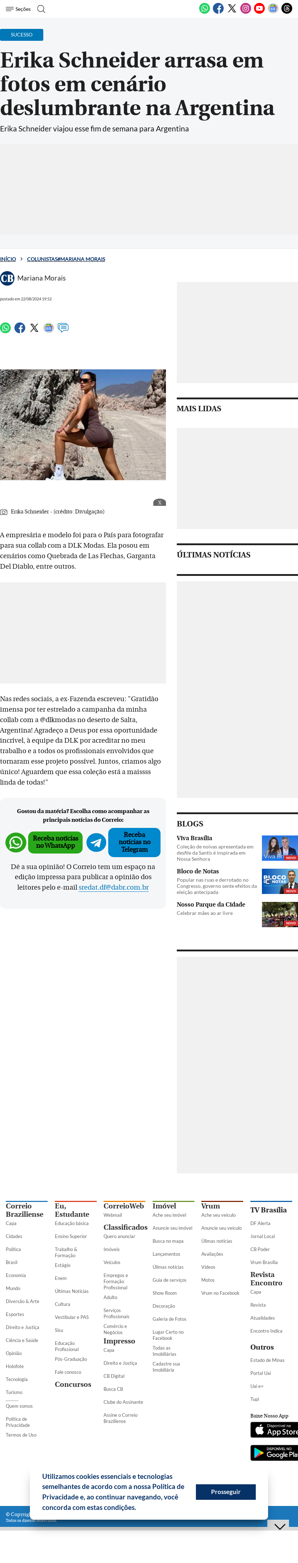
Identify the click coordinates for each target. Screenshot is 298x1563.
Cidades (14, 1236)
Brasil (11, 1262)
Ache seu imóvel (169, 1215)
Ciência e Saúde (22, 1340)
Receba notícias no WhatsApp (55, 842)
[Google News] (273, 12)
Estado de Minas (267, 1360)
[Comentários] (63, 331)
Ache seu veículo (218, 1215)
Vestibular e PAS (72, 1317)
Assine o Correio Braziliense (120, 1418)
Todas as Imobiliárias (164, 1351)
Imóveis (112, 1249)
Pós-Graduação (71, 1359)
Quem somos (19, 1406)
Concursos (73, 1384)
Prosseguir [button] (226, 1491)
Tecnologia (17, 1379)
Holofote (15, 1366)
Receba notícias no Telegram (134, 842)
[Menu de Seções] (19, 9)
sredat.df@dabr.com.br (114, 887)
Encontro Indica (266, 1331)
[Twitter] (232, 12)
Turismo (14, 1392)
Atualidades (262, 1318)
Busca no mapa (168, 1241)
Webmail (113, 1215)
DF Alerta (260, 1223)
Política (13, 1249)
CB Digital (114, 1376)
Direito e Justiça (22, 1327)
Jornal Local (262, 1236)
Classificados (126, 1227)
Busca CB (113, 1389)
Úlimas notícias (168, 1267)
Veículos (112, 1262)
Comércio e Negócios (115, 1329)
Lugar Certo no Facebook (168, 1335)
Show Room (165, 1293)
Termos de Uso (21, 1435)
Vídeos (208, 1267)
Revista (258, 1305)
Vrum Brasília (264, 1262)
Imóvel (164, 1206)
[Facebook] (218, 12)
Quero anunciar (119, 1236)
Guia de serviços (170, 1280)
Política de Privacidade (18, 1422)
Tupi (254, 1399)
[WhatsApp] (204, 12)
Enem (61, 1278)
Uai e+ (257, 1386)
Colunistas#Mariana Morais (66, 259)
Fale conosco (68, 1372)
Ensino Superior (71, 1236)
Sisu (59, 1330)
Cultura (62, 1304)
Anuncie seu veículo (221, 1228)
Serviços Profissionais (117, 1313)
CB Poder (260, 1249)
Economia (16, 1275)
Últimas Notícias (72, 1291)
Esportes (15, 1314)
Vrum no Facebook (220, 1293)
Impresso (119, 1341)
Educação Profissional (67, 1346)
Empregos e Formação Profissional (116, 1281)
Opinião (14, 1353)
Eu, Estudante (72, 1210)
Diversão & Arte (22, 1301)
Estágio (62, 1265)
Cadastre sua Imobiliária (166, 1367)
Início (8, 259)
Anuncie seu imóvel (172, 1228)
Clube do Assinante (123, 1402)
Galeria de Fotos (170, 1319)
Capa (11, 1223)
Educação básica (72, 1223)
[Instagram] (245, 12)
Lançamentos (166, 1254)
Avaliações (212, 1254)
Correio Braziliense (24, 1210)
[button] (138, 1508)
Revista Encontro (266, 1279)
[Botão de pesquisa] (41, 9)
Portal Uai (260, 1373)
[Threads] (286, 12)
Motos (208, 1280)
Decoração (164, 1306)
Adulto (110, 1297)
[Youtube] (259, 12)
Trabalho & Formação (66, 1252)
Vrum (210, 1206)
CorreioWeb (124, 1206)
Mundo (13, 1288)
